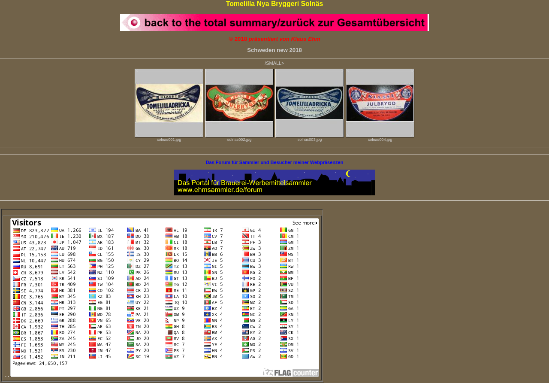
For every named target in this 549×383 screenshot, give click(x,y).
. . (162, 375)
